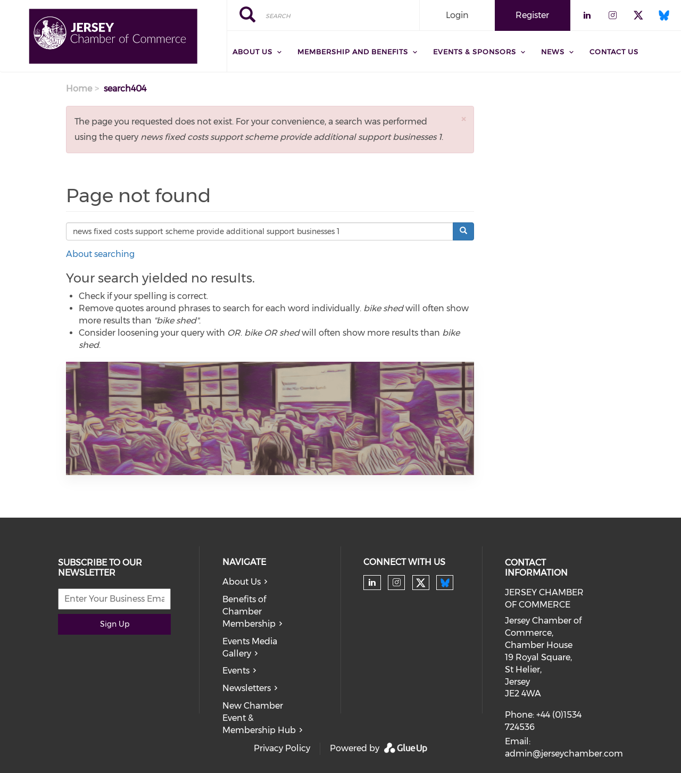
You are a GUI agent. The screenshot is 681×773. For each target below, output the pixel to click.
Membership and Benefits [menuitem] (352, 51)
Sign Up (114, 624)
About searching (100, 254)
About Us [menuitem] (252, 51)
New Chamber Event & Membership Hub (259, 718)
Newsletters (246, 688)
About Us (241, 582)
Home (79, 89)
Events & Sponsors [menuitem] (474, 51)
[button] (463, 118)
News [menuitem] (552, 51)
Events (236, 671)
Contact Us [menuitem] (613, 51)
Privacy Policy (282, 748)
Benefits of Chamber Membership (249, 611)
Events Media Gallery (249, 647)
